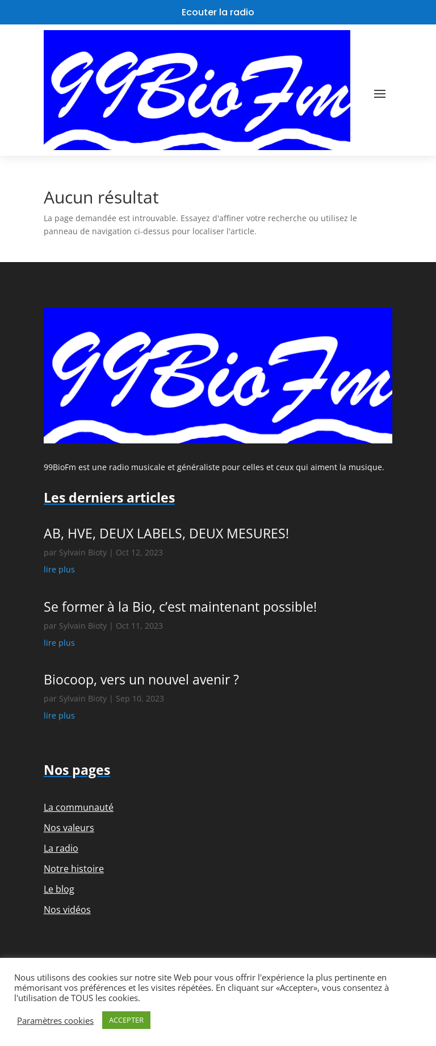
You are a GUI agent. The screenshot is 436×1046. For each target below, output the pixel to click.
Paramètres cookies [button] (55, 1020)
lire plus (59, 569)
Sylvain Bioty (83, 552)
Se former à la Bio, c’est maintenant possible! (180, 606)
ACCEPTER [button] (126, 1020)
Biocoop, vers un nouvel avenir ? (141, 679)
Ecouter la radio (218, 12)
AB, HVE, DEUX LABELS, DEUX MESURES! (166, 533)
